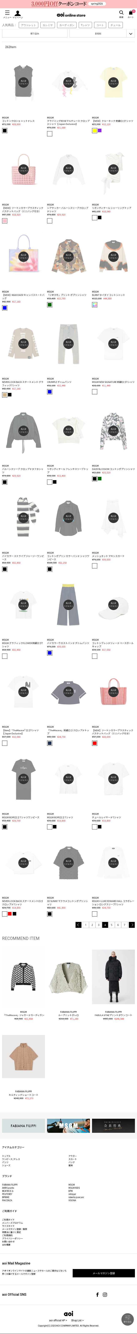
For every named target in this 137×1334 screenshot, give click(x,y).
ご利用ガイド (8, 1219)
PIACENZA (7, 1200)
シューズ (6, 1165)
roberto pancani (76, 1197)
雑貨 (70, 1165)
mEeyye (72, 1194)
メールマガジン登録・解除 (14, 1229)
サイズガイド (8, 1225)
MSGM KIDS (74, 1187)
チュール (116, 25)
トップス (6, 1155)
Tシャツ (85, 25)
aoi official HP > (58, 1320)
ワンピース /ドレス (11, 1159)
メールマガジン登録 (104, 1273)
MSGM (71, 1184)
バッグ (71, 1162)
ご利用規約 (7, 1235)
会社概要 (6, 1244)
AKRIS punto (8, 1187)
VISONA (72, 1200)
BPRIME (5, 1197)
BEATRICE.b (7, 1190)
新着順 (98, 33)
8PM (70, 1190)
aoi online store (71, 14)
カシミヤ (48, 25)
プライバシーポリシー (12, 1238)
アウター (72, 1155)
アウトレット (28, 25)
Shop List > (77, 1320)
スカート (72, 1159)
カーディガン (66, 25)
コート (100, 25)
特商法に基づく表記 (11, 1232)
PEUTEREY (7, 1194)
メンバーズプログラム (12, 1222)
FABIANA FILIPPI (9, 1184)
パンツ (5, 1162)
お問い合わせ (8, 1241)
